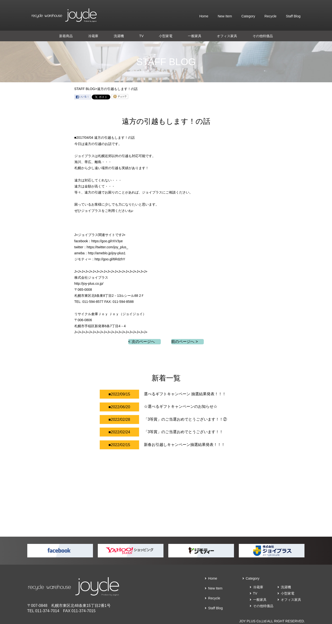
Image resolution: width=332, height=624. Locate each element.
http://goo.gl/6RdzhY (110, 259)
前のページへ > (184, 342)
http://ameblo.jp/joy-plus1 (107, 253)
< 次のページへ (141, 342)
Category (248, 16)
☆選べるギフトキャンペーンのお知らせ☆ (180, 406)
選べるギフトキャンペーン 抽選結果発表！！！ (185, 394)
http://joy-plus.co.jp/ (89, 283)
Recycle (270, 16)
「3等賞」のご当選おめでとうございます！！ (183, 432)
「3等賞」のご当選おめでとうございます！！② (185, 419)
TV (141, 36)
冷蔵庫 (93, 36)
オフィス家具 (227, 36)
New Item (225, 16)
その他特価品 (263, 36)
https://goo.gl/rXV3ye (107, 241)
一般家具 (194, 36)
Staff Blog (293, 16)
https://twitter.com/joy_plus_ (107, 247)
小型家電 (165, 36)
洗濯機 (119, 36)
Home (203, 16)
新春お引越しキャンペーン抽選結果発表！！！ (184, 445)
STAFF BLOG (84, 89)
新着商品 (66, 36)
